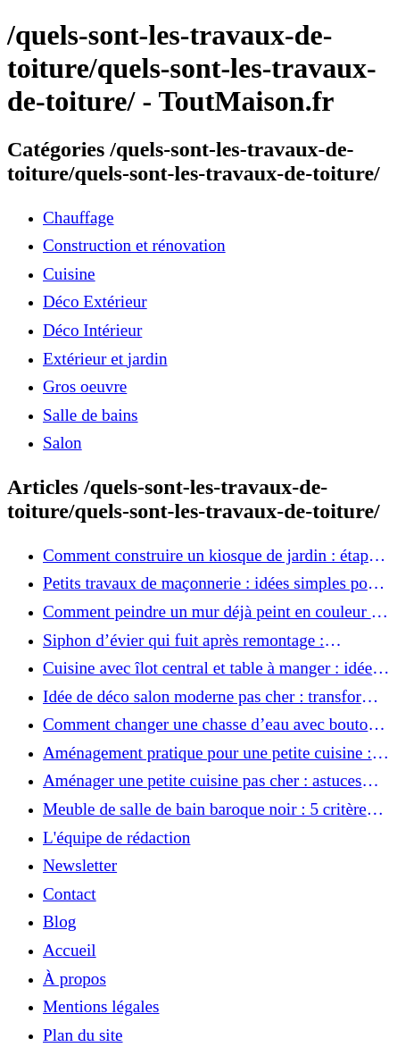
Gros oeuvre (85, 386)
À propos (74, 978)
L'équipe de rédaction (116, 837)
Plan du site (83, 1035)
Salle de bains (90, 415)
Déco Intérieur (92, 330)
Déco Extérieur (95, 301)
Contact (69, 893)
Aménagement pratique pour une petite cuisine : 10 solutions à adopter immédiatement (207, 753)
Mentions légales (101, 1006)
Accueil (69, 950)
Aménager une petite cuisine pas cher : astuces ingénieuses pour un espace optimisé (202, 781)
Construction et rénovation (134, 245)
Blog (59, 921)
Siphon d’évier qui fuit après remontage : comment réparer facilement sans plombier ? (195, 640)
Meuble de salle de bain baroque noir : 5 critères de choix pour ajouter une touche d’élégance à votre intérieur (208, 809)
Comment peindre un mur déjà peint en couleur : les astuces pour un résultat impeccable (209, 612)
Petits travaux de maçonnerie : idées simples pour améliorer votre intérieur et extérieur (212, 583)
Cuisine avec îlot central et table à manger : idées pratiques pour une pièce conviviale (211, 668)
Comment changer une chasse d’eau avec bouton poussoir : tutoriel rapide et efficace (209, 724)
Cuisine (69, 273)
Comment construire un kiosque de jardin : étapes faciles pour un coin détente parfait (213, 556)
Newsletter (80, 865)
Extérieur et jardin (105, 358)
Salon (62, 442)
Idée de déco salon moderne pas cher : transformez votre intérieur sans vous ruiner (216, 697)
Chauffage (78, 217)
